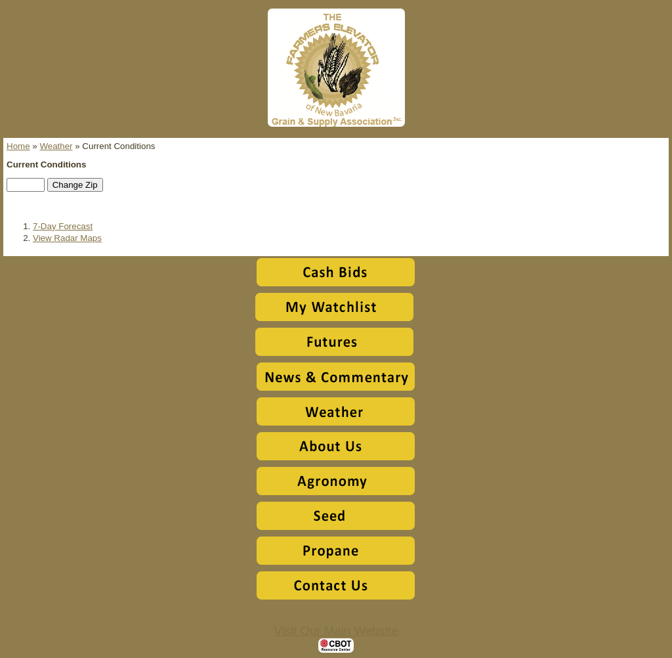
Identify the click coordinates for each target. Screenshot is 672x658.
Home (18, 146)
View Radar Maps (67, 238)
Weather (55, 146)
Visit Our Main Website (336, 631)
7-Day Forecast (63, 226)
